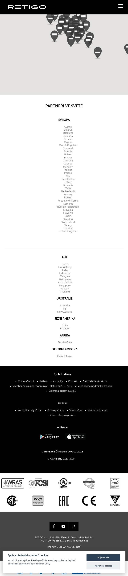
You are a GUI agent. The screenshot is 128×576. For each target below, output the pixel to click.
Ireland (68, 173)
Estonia (68, 151)
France (68, 157)
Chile (65, 325)
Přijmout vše (103, 557)
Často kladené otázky (95, 381)
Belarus (68, 130)
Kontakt (72, 381)
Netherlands (68, 191)
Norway (68, 194)
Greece (68, 164)
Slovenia (68, 213)
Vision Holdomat (97, 410)
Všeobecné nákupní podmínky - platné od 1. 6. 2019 (42, 386)
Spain (68, 216)
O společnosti (26, 381)
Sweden (68, 219)
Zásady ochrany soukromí (64, 547)
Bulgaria (68, 136)
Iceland (68, 170)
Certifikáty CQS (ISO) (62, 459)
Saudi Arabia (65, 282)
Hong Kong (64, 267)
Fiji (64, 309)
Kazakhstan (68, 179)
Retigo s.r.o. (29, 12)
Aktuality (58, 381)
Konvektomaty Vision (30, 410)
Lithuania (68, 185)
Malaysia (65, 276)
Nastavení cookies (103, 566)
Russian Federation (68, 207)
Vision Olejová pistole (62, 415)
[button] (83, 18)
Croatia (68, 139)
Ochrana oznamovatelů (62, 391)
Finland (68, 154)
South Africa (65, 342)
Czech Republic (68, 145)
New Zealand (64, 312)
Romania (68, 204)
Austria (68, 127)
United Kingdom (68, 231)
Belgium (68, 133)
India (65, 270)
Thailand (65, 292)
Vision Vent (75, 410)
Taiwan (65, 289)
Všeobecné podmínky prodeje (95, 386)
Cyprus (68, 142)
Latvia (68, 182)
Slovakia (68, 210)
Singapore (65, 285)
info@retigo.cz (80, 541)
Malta (68, 188)
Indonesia (64, 273)
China (65, 264)
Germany (68, 160)
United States (64, 356)
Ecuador (65, 328)
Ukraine (68, 228)
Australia (65, 305)
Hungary (68, 167)
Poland (68, 197)
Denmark (68, 148)
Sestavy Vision (56, 410)
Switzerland (68, 222)
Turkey (68, 225)
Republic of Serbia (68, 201)
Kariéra (43, 381)
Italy (68, 176)
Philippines (65, 279)
